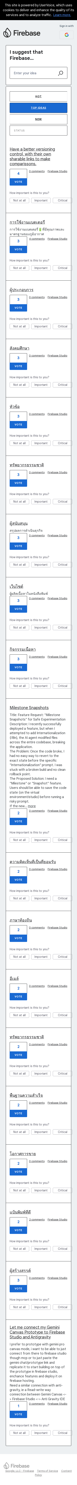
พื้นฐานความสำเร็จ (26, 1095)
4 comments (37, 239)
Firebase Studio (57, 171)
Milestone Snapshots (29, 707)
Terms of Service (47, 1471)
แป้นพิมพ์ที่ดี (20, 1212)
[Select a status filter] (38, 131)
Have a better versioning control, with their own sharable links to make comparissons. (32, 156)
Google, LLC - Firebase (19, 1471)
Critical (65, 201)
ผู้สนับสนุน (19, 523)
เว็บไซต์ (16, 586)
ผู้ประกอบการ (21, 289)
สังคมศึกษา (19, 348)
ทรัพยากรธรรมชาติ (27, 465)
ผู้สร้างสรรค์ (20, 1270)
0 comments (37, 171)
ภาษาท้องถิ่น (21, 920)
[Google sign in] (67, 35)
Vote (18, 182)
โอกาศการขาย (23, 1153)
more (32, 806)
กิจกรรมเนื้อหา (23, 649)
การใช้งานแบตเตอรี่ (27, 222)
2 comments (37, 1219)
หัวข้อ (15, 406)
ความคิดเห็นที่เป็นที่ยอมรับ (33, 861)
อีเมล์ (14, 978)
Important (42, 201)
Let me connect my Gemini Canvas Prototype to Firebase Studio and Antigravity (37, 1332)
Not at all (21, 201)
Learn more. (62, 15)
